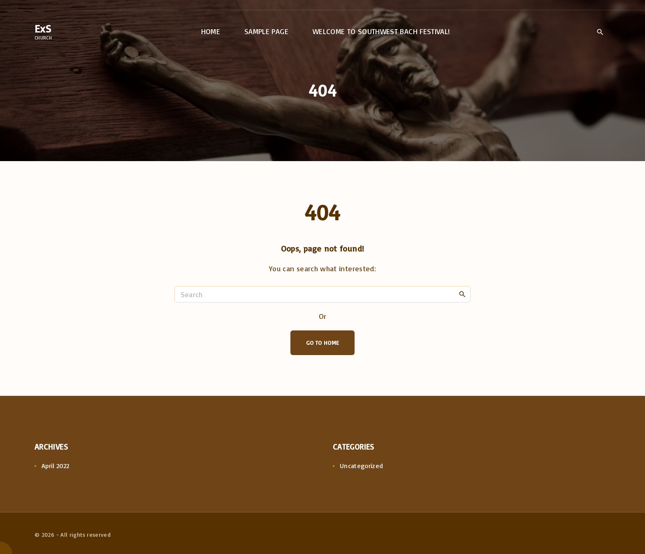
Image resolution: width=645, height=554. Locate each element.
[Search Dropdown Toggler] (599, 32)
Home (210, 31)
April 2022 (56, 466)
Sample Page (266, 31)
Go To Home (322, 342)
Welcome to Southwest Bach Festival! (381, 31)
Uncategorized (361, 466)
